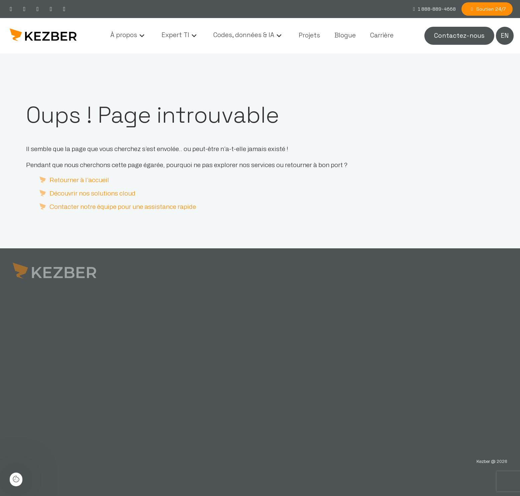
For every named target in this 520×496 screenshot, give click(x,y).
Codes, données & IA (243, 35)
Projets (309, 35)
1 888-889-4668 (433, 9)
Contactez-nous (459, 35)
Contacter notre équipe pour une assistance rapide (122, 206)
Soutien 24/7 (487, 9)
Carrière (382, 35)
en (505, 35)
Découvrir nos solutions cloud (92, 193)
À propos (123, 35)
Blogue (345, 35)
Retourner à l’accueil (79, 179)
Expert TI (175, 35)
